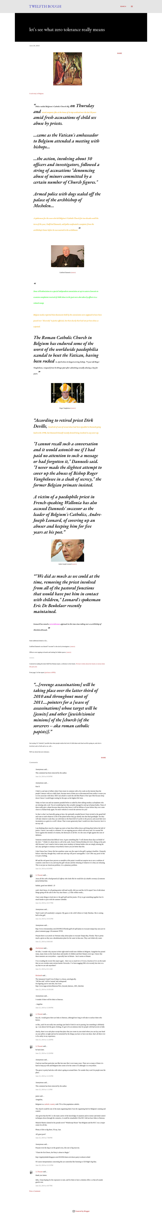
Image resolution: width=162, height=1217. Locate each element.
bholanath (39, 975)
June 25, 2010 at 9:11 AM (44, 969)
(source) (73, 272)
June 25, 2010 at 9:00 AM (44, 941)
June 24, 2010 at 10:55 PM (44, 919)
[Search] (123, 6)
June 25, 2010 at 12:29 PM (44, 1053)
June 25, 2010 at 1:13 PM (44, 1089)
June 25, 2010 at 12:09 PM (44, 1008)
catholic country (49, 1104)
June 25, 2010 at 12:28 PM (44, 1040)
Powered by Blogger (81, 1211)
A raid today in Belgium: (36, 93)
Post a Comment (34, 1191)
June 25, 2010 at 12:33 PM (44, 1076)
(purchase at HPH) (50, 672)
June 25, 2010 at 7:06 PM (44, 1138)
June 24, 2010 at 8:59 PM (44, 868)
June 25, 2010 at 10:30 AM (44, 989)
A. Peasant (39, 875)
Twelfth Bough (45, 6)
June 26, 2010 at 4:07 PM (44, 1186)
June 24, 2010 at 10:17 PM (44, 903)
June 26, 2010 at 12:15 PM (44, 1165)
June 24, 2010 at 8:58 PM (44, 776)
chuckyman (39, 948)
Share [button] (119, 53)
